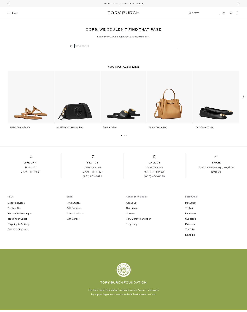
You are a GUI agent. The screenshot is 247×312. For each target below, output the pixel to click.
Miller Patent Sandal (20, 127)
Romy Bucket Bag (158, 127)
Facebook (190, 213)
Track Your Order (17, 218)
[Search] (203, 13)
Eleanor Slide (109, 127)
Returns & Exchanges (20, 213)
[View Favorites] (230, 12)
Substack (190, 218)
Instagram (190, 202)
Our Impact (132, 208)
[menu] (13, 13)
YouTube (190, 229)
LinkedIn (190, 234)
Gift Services (74, 208)
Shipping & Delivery (19, 224)
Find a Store (74, 202)
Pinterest (190, 224)
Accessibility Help (18, 229)
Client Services (16, 202)
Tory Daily (131, 224)
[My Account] (224, 12)
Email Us (216, 171)
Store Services (75, 213)
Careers (130, 213)
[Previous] (8, 3)
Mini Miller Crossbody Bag (70, 127)
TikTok (189, 208)
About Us (131, 202)
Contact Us (14, 208)
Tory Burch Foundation (138, 218)
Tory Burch (123, 12)
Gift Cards (73, 218)
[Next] (239, 3)
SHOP (140, 3)
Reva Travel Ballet (205, 127)
